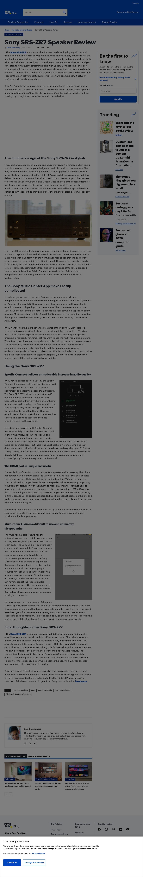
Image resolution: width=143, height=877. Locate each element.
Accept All (12, 862)
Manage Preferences (34, 862)
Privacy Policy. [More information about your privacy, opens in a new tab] (38, 853)
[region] (71, 856)
